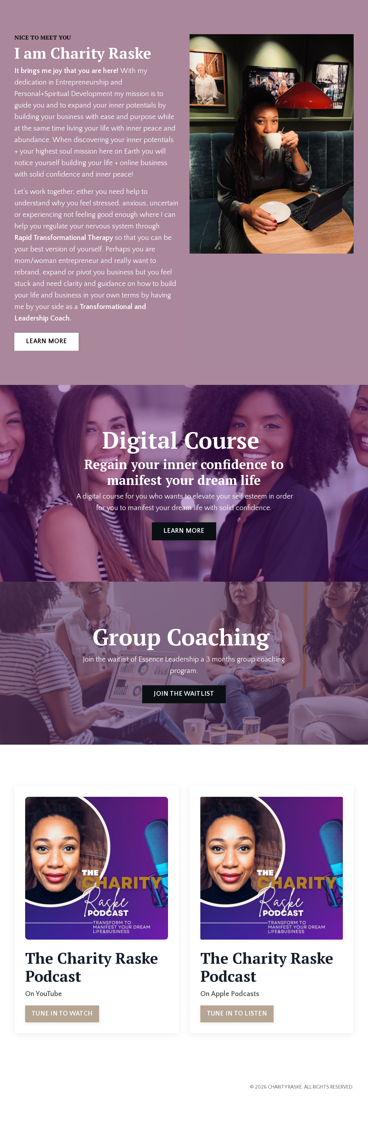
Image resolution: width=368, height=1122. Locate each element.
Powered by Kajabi (333, 1104)
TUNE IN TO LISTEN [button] (237, 1013)
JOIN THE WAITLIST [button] (184, 694)
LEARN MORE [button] (46, 341)
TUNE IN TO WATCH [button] (62, 1013)
